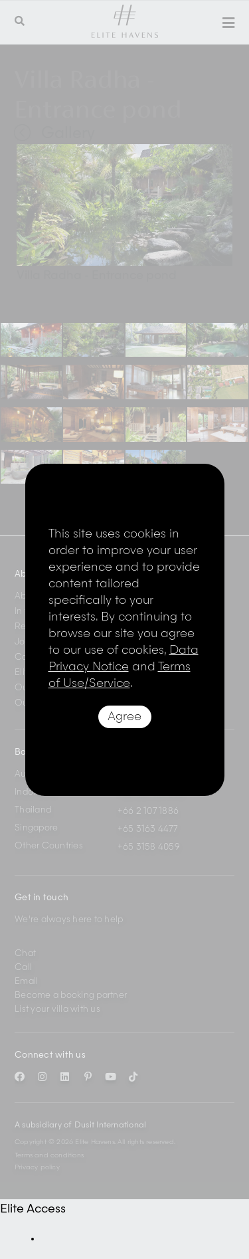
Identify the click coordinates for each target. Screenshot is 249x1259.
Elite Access (33, 1209)
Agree (124, 717)
